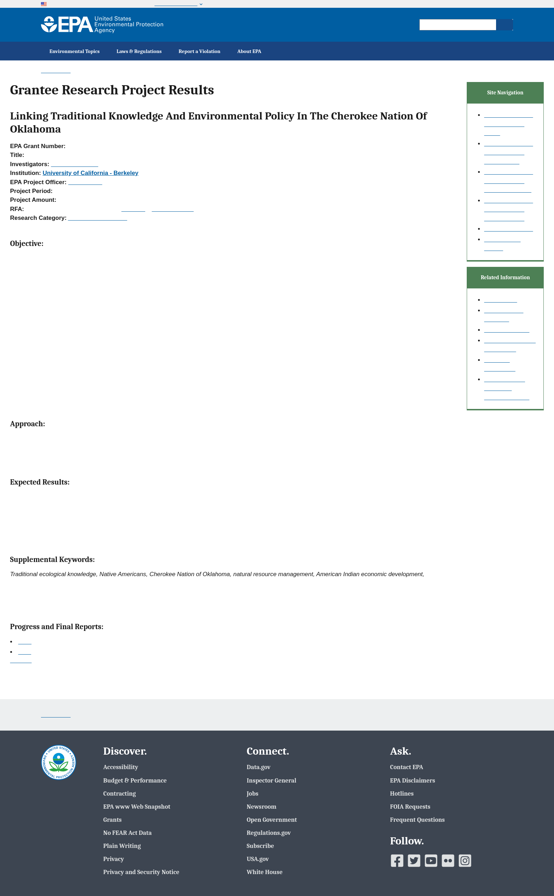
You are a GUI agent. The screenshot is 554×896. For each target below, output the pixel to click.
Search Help (500, 300)
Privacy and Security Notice (141, 871)
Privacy (113, 858)
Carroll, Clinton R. (74, 164)
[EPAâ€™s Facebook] (397, 861)
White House (264, 871)
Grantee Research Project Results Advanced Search (508, 181)
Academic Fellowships (97, 218)
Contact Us (56, 70)
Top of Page (21, 661)
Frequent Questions (417, 819)
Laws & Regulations (139, 51)
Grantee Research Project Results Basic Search (508, 152)
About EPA (249, 51)
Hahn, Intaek (85, 182)
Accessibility (120, 767)
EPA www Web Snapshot (136, 806)
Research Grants (506, 330)
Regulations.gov (269, 832)
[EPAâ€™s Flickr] (448, 861)
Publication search (508, 229)
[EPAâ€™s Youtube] (431, 861)
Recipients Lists (173, 209)
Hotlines (402, 793)
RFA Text (133, 209)
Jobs (252, 793)
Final (24, 652)
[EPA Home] (102, 25)
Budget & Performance (134, 780)
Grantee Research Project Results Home (508, 124)
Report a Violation (199, 51)
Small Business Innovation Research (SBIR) (506, 388)
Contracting (119, 793)
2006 (24, 641)
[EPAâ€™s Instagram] (465, 861)
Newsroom (261, 806)
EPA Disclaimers (412, 780)
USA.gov (258, 858)
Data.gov (258, 767)
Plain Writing (122, 845)
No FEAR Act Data (127, 832)
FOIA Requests (410, 806)
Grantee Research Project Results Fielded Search (508, 209)
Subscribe (260, 845)
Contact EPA (406, 767)
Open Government (272, 819)
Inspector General (271, 780)
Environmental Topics (74, 51)
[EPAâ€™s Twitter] (414, 861)
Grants (112, 819)
